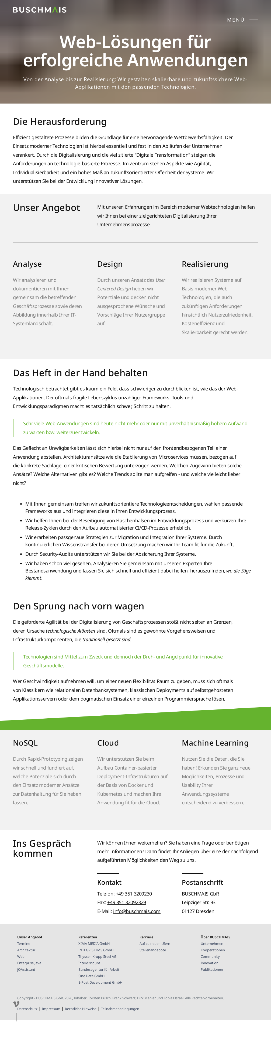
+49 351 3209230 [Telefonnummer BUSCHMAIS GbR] (134, 914)
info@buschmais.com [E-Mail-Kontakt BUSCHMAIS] (137, 931)
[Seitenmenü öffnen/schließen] (253, 20)
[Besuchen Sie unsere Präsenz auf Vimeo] (16, 1005)
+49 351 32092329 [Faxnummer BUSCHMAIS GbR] (126, 923)
